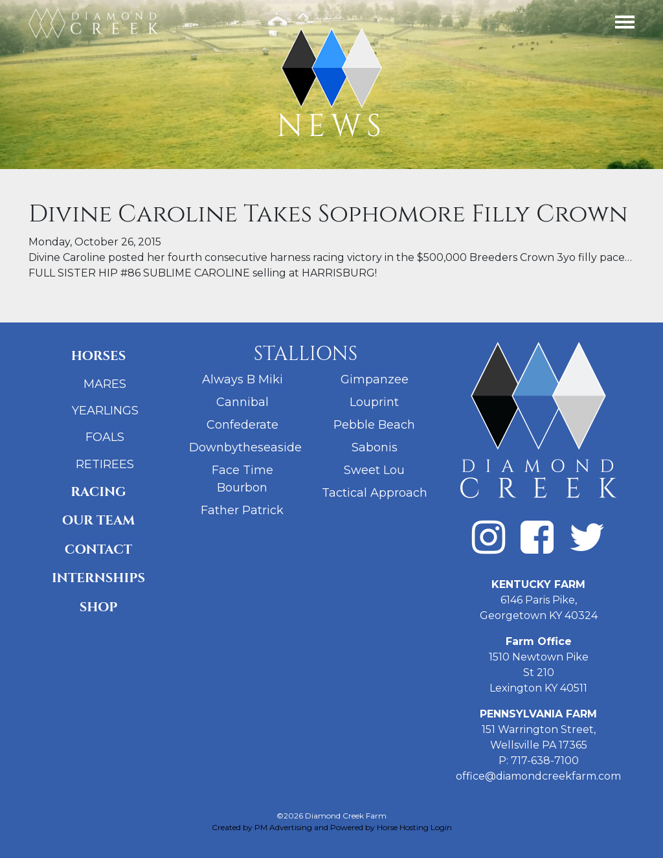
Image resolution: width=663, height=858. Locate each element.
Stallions (306, 354)
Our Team (98, 520)
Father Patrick (242, 510)
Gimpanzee (375, 379)
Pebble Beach (374, 425)
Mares (105, 384)
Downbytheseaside (245, 447)
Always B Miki (242, 379)
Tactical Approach (374, 493)
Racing (98, 492)
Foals (104, 437)
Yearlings (105, 410)
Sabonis (375, 447)
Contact (98, 549)
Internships (98, 578)
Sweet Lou (374, 470)
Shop (99, 607)
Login (441, 827)
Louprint (374, 402)
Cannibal (242, 402)
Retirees (105, 464)
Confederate (242, 425)
